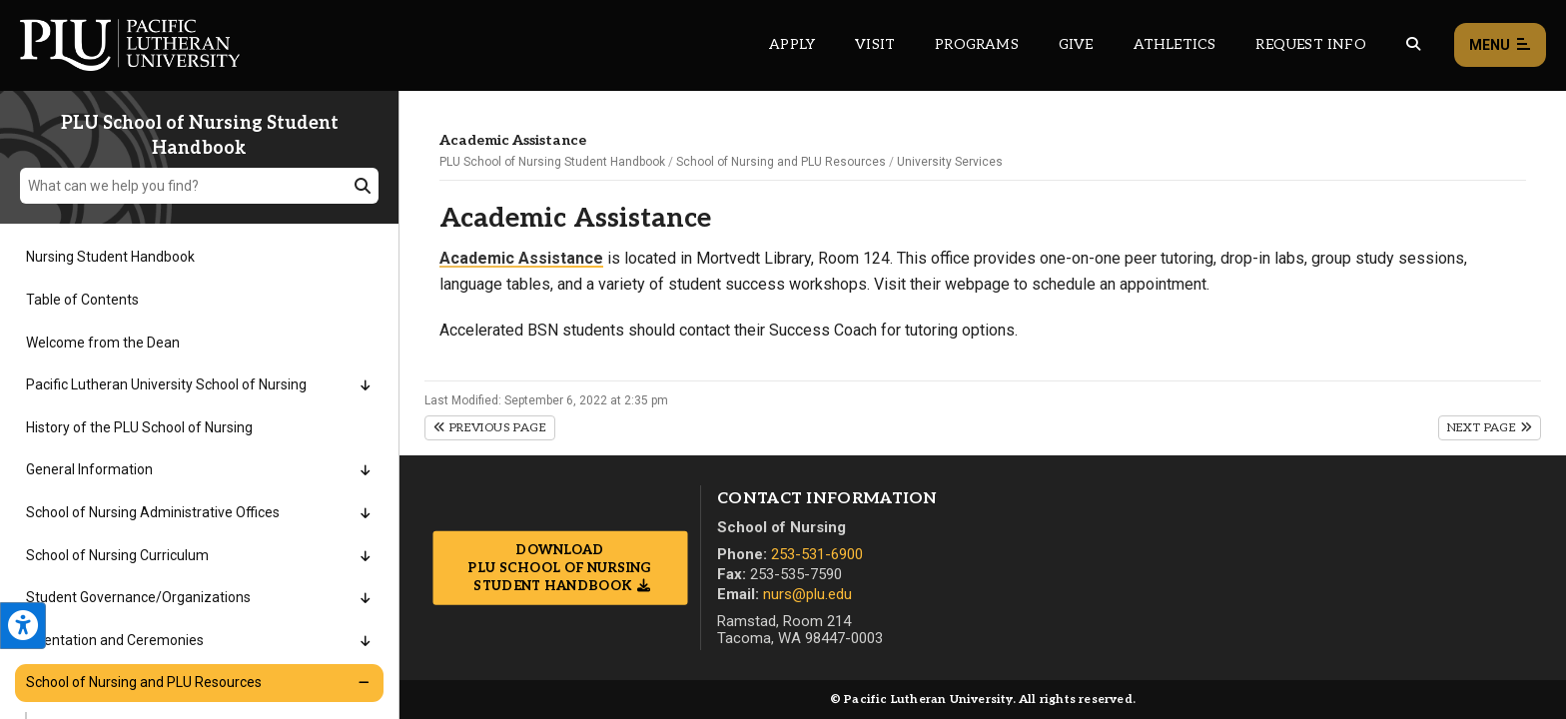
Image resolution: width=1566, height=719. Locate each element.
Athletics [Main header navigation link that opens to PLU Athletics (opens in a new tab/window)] (1175, 44)
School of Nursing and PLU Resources (781, 162)
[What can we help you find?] (199, 186)
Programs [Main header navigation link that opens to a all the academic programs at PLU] (977, 44)
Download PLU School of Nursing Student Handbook (559, 567)
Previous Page (489, 427)
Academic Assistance (521, 258)
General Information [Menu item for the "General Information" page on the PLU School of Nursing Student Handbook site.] (89, 469)
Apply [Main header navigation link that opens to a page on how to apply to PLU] (792, 44)
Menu (1500, 45)
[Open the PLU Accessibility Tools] (23, 625)
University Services (950, 162)
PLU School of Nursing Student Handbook (552, 162)
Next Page (1489, 427)
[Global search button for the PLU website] (1413, 44)
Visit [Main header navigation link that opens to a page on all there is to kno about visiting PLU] (875, 44)
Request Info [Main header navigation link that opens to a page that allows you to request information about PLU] (1310, 44)
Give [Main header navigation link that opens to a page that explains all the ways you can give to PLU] (1076, 44)
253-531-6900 (817, 554)
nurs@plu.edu (807, 594)
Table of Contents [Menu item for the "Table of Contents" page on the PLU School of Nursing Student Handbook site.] (82, 300)
